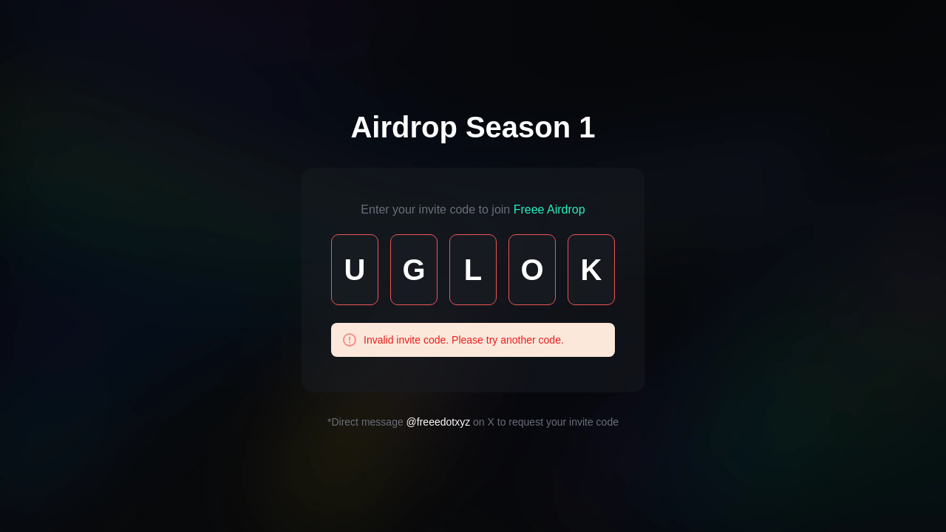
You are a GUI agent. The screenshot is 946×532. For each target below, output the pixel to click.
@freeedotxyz (438, 422)
